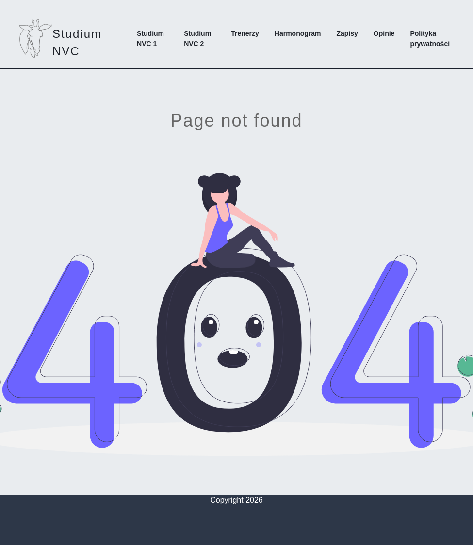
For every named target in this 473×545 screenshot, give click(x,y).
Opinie (384, 33)
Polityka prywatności (430, 39)
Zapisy (347, 33)
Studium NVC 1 (150, 39)
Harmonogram (298, 33)
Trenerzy (245, 33)
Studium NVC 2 (197, 39)
